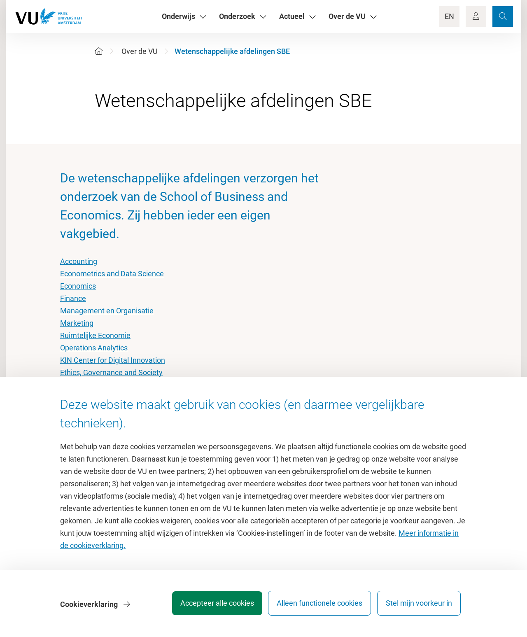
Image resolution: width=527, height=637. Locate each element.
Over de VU (139, 51)
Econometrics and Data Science (112, 273)
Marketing (76, 323)
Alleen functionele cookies (316, 606)
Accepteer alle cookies (209, 606)
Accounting (78, 261)
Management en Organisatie (107, 310)
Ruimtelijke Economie (95, 335)
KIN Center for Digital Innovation (112, 360)
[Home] (99, 51)
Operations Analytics (94, 347)
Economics (78, 286)
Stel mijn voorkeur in (419, 606)
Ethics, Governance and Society (111, 372)
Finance (73, 298)
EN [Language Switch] (449, 16)
